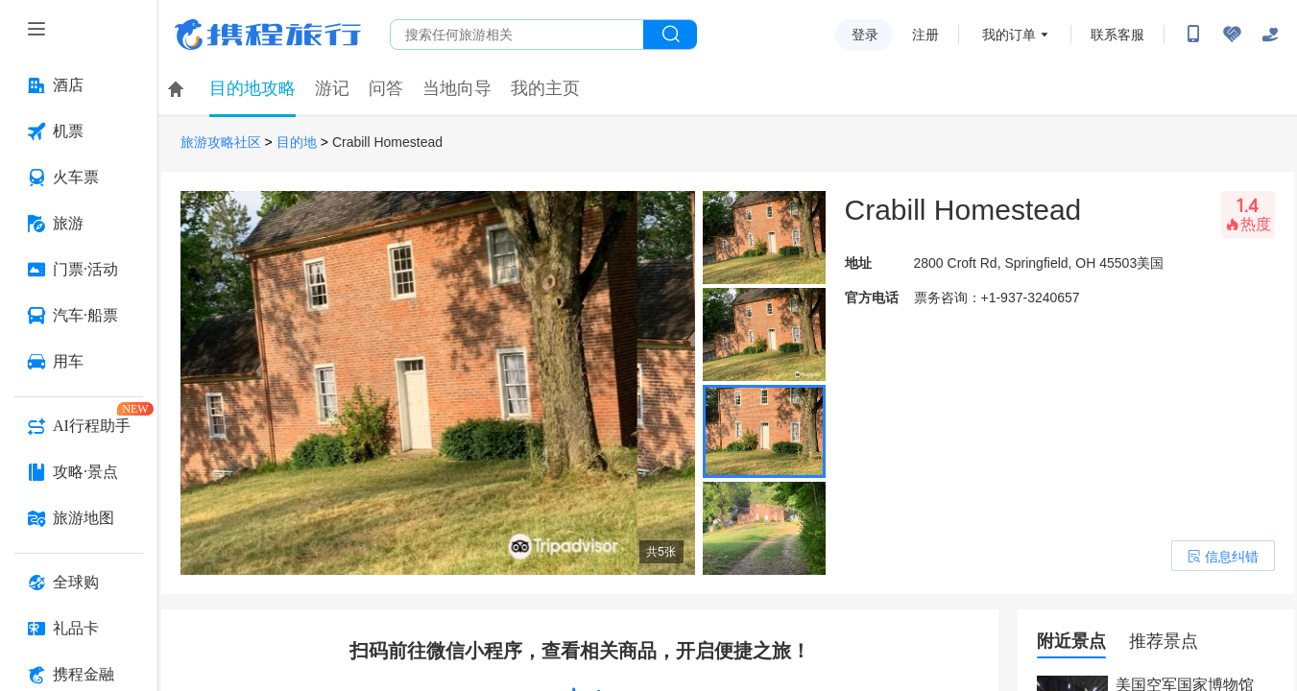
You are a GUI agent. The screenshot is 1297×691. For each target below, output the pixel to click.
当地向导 (457, 88)
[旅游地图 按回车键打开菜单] (78, 518)
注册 (925, 34)
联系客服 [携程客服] (1117, 34)
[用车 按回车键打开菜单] (78, 362)
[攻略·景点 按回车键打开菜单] (78, 472)
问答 (386, 88)
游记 (332, 88)
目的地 (296, 142)
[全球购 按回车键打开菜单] (78, 582)
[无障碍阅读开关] (1231, 34)
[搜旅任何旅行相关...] (517, 34)
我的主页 (545, 88)
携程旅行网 (268, 34)
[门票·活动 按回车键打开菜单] (78, 270)
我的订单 (1009, 34)
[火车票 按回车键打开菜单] (78, 177)
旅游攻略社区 (220, 142)
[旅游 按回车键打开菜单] (78, 223)
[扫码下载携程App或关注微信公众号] (1193, 34)
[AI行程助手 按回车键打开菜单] (78, 426)
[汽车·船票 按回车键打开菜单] (78, 316)
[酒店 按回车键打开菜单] (78, 85)
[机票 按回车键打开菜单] (78, 131)
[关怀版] (1270, 34)
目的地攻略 (252, 88)
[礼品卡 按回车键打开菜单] (78, 628)
